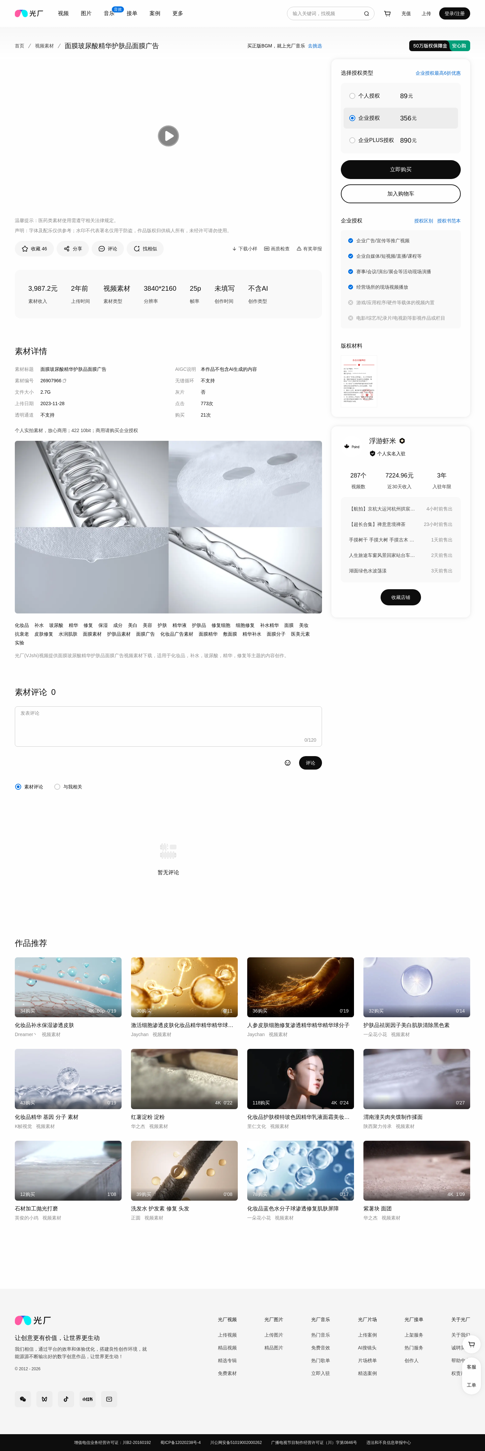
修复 (88, 625)
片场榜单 (367, 1360)
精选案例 (367, 1373)
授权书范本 (449, 220)
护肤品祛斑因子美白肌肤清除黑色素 (406, 1025)
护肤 (162, 625)
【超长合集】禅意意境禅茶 (377, 524)
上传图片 (273, 1335)
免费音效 (320, 1347)
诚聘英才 (460, 1347)
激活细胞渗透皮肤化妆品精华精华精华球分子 (184, 1025)
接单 (132, 13)
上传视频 (227, 1335)
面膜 (289, 625)
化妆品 (22, 625)
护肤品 (199, 625)
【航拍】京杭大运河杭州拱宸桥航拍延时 (382, 508)
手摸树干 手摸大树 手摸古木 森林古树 (382, 539)
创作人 (412, 1360)
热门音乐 (320, 1335)
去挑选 (315, 45)
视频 (63, 13)
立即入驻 (320, 1373)
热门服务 (414, 1347)
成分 (118, 625)
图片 (86, 13)
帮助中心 (460, 1360)
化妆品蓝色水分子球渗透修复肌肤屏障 (293, 1208)
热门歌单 (320, 1360)
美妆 (304, 625)
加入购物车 (400, 194)
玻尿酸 (56, 625)
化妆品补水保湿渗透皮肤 (44, 1025)
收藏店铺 (400, 597)
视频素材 (44, 45)
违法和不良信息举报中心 (388, 1442)
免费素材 (227, 1373)
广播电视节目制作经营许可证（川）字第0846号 (314, 1442)
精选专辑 (227, 1360)
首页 (19, 45)
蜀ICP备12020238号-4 (180, 1442)
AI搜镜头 (367, 1347)
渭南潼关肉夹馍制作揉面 (393, 1117)
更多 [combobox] (177, 13)
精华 (73, 625)
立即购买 (401, 169)
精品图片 (273, 1347)
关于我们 (460, 1335)
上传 (426, 13)
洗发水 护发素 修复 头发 (160, 1208)
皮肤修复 (43, 634)
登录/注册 (455, 13)
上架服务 (414, 1335)
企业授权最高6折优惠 (438, 73)
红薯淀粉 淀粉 (148, 1117)
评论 (310, 763)
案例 (155, 13)
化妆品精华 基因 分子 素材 (46, 1117)
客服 (471, 1367)
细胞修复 (245, 625)
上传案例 (367, 1335)
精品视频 (227, 1347)
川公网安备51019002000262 (236, 1442)
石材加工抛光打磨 (36, 1208)
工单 (471, 1385)
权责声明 (460, 1373)
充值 (406, 13)
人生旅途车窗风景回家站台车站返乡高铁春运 (382, 555)
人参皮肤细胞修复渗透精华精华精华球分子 (298, 1025)
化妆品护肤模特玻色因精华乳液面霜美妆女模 (300, 1117)
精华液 (179, 625)
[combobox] (63, 13)
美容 (147, 625)
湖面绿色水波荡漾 (368, 570)
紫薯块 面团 (377, 1208)
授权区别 (423, 220)
